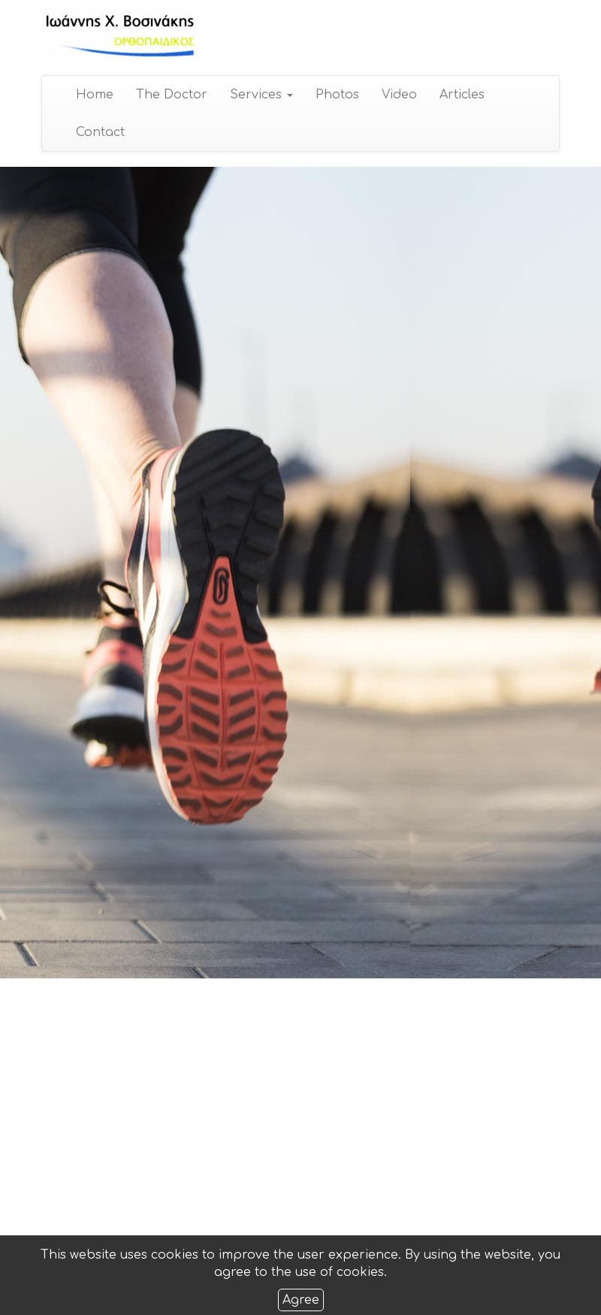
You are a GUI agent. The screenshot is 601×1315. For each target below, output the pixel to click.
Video (398, 94)
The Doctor (171, 94)
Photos (336, 94)
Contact (99, 132)
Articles (461, 94)
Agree (300, 1300)
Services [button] (260, 94)
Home (94, 94)
